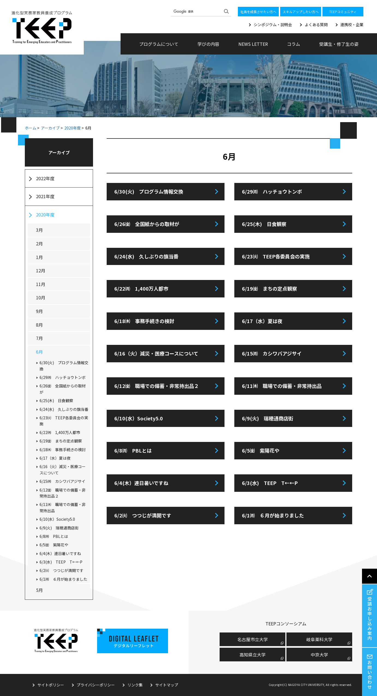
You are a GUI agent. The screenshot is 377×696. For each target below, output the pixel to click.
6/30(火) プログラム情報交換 (148, 191)
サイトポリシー (50, 685)
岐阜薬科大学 (319, 639)
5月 (39, 590)
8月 (39, 324)
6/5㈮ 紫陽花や (260, 450)
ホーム (30, 128)
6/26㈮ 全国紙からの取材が (146, 223)
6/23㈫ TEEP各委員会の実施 (276, 256)
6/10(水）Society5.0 (138, 418)
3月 (39, 230)
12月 (40, 270)
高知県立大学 (253, 654)
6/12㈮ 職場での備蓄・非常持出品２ (156, 385)
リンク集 (135, 685)
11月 (40, 284)
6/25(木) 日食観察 (264, 223)
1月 (39, 257)
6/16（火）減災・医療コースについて (156, 353)
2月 (39, 243)
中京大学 (319, 654)
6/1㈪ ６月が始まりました (273, 515)
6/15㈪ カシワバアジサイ (272, 353)
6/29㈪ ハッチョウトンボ (272, 191)
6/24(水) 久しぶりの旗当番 (146, 256)
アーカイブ (50, 128)
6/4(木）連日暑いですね (141, 482)
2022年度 (45, 178)
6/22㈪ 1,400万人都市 (141, 288)
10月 (40, 297)
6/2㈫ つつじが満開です (142, 515)
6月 (39, 351)
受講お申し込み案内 (369, 618)
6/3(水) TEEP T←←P (270, 482)
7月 (39, 338)
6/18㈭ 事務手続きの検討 (144, 320)
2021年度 (45, 196)
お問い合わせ (369, 674)
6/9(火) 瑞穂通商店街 (267, 418)
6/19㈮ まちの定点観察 (269, 288)
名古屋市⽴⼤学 (252, 639)
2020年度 (72, 128)
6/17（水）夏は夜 (262, 320)
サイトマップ (166, 685)
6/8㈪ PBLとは (133, 450)
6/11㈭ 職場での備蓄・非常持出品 (282, 385)
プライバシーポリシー (96, 685)
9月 (39, 311)
